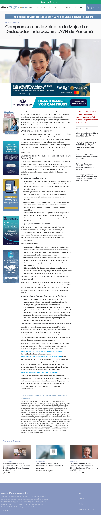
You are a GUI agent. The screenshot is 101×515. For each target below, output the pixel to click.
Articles (81, 498)
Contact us (7, 510)
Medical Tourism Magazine (15, 35)
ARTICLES (42, 7)
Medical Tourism (96, 41)
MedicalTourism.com (86, 509)
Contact (81, 504)
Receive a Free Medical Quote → (50, 2)
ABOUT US (68, 7)
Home (81, 493)
